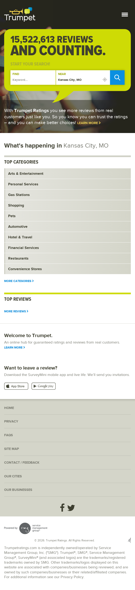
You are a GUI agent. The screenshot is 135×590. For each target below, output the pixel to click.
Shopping (16, 205)
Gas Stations (19, 195)
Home (9, 408)
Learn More (89, 123)
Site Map (11, 449)
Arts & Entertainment (25, 173)
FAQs (8, 435)
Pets (12, 216)
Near (62, 74)
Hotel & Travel (20, 237)
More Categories (19, 281)
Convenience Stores (25, 269)
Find (15, 74)
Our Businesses (18, 490)
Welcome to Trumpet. (28, 336)
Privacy (11, 422)
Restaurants (18, 258)
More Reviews (16, 311)
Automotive (18, 226)
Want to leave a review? (30, 368)
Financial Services (23, 248)
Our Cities (13, 476)
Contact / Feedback (21, 463)
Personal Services (23, 184)
